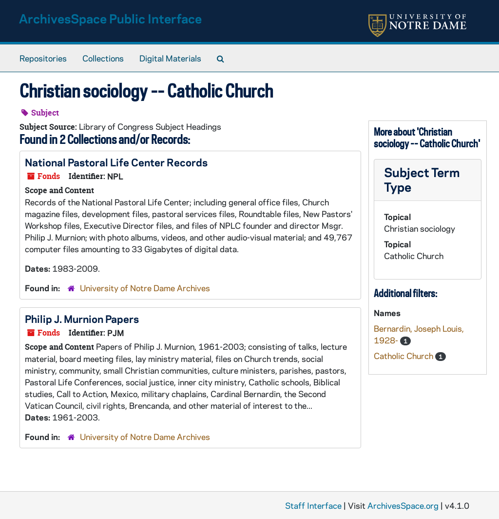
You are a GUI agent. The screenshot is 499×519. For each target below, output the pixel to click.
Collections (103, 58)
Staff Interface (313, 505)
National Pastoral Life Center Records (116, 162)
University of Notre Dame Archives (145, 287)
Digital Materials (170, 58)
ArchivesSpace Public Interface (110, 18)
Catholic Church (404, 355)
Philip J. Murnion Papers (82, 318)
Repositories (43, 58)
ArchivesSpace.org (403, 505)
